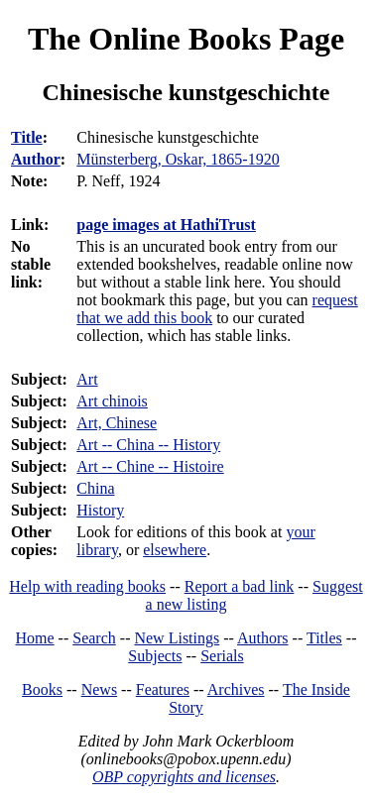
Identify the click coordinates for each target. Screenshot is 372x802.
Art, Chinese (116, 422)
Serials (222, 655)
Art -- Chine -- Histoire (149, 466)
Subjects (155, 655)
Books (42, 689)
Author (36, 159)
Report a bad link (240, 586)
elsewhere (174, 549)
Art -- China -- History (148, 444)
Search (94, 638)
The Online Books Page (186, 39)
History (100, 510)
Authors (263, 638)
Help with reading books (87, 586)
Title (27, 137)
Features (162, 689)
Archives (236, 689)
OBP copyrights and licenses (184, 776)
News (99, 689)
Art (86, 379)
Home (35, 638)
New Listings (176, 638)
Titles (324, 638)
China (95, 488)
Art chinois (112, 401)
